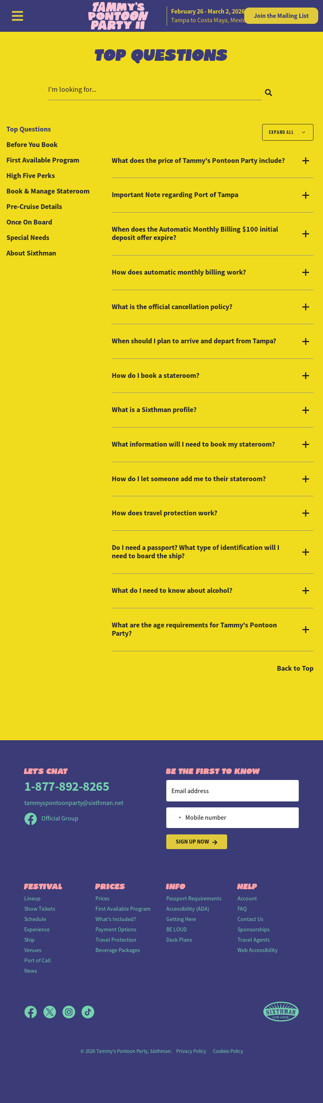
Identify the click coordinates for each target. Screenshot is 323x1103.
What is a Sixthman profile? (154, 410)
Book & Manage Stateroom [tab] (48, 191)
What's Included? (115, 919)
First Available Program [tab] (42, 160)
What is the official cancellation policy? (172, 307)
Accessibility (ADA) (187, 908)
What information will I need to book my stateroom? (193, 444)
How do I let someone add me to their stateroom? (189, 479)
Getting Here (181, 919)
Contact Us (250, 919)
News (30, 970)
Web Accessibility (257, 950)
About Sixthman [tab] (31, 253)
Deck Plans (179, 939)
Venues (32, 950)
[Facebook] (33, 1012)
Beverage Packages (117, 950)
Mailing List (281, 16)
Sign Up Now (197, 842)
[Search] (268, 92)
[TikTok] (88, 1012)
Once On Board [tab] (29, 222)
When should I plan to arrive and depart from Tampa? (194, 341)
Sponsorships (253, 929)
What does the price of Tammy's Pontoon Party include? (198, 161)
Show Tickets (39, 908)
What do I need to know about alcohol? (172, 590)
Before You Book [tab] (32, 144)
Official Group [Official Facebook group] (51, 818)
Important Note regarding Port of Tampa (175, 195)
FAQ (242, 908)
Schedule (35, 919)
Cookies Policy (228, 1051)
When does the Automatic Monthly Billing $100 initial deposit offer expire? (195, 233)
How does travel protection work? (164, 513)
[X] (52, 1012)
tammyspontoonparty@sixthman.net (73, 803)
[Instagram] (72, 1012)
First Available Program (123, 908)
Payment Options (115, 929)
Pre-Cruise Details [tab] (34, 206)
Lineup (32, 898)
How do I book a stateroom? (155, 376)
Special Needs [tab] (27, 237)
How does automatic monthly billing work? (179, 272)
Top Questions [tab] (28, 129)
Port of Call (37, 960)
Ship (29, 939)
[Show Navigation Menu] (17, 16)
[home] (161, 16)
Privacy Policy (191, 1051)
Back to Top (295, 668)
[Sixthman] (281, 1012)
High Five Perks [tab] (30, 175)
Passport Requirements (194, 898)
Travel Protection (115, 939)
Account (247, 898)
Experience (37, 929)
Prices (102, 898)
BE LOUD (176, 929)
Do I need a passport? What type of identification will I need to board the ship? (195, 552)
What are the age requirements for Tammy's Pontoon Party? (194, 629)
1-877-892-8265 (66, 786)
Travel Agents (253, 939)
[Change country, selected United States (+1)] (175, 818)
